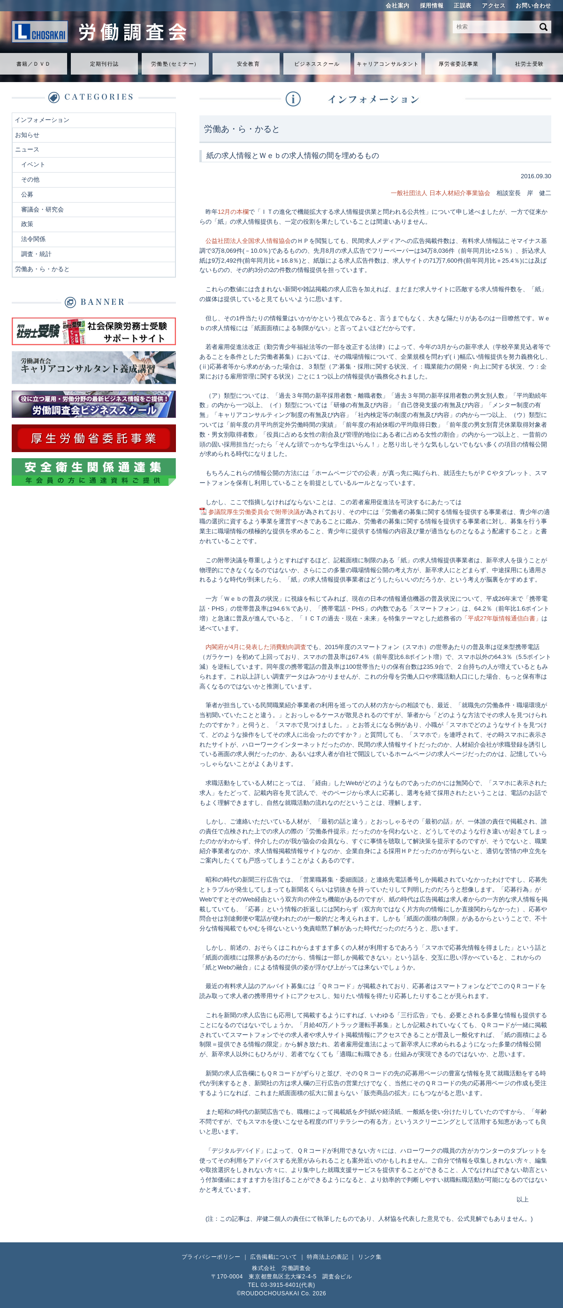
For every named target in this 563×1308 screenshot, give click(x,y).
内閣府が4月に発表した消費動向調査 (255, 646)
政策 (27, 223)
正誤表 (463, 5)
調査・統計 (36, 253)
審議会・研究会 (42, 209)
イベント (33, 164)
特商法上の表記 (327, 1257)
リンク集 (369, 1257)
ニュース (27, 149)
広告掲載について (273, 1257)
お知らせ (27, 134)
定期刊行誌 (104, 64)
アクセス (493, 5)
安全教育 (248, 64)
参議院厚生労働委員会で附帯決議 (254, 511)
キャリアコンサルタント (388, 64)
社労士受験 (529, 64)
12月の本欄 (233, 211)
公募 (27, 194)
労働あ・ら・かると (42, 268)
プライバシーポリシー (211, 1257)
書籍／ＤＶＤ (33, 64)
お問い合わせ (533, 5)
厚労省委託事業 (459, 64)
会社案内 (397, 5)
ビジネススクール (317, 64)
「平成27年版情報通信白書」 (501, 618)
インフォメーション (42, 119)
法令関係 (33, 238)
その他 (30, 179)
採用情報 (431, 5)
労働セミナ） (175, 64)
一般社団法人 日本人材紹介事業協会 (440, 193)
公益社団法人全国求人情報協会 (248, 240)
